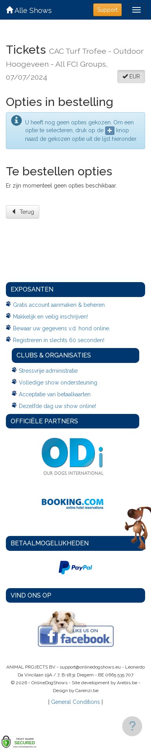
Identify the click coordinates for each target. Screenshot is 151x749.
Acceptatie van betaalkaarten (55, 394)
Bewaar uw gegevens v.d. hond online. (61, 328)
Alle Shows (29, 10)
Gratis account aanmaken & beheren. (59, 305)
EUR (131, 76)
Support (107, 10)
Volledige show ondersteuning (58, 382)
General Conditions (75, 702)
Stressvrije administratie (48, 371)
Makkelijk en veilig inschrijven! (50, 316)
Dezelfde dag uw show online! (57, 406)
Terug (22, 212)
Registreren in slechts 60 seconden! (58, 340)
